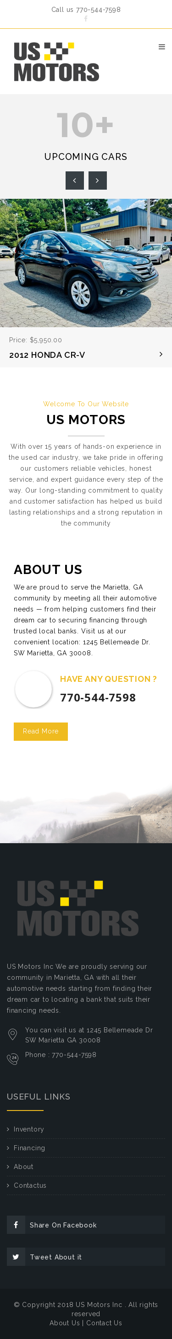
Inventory (29, 1129)
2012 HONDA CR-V (47, 355)
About (23, 1166)
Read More (41, 731)
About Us (65, 1323)
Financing (29, 1148)
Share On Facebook (52, 1225)
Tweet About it (44, 1257)
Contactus (30, 1185)
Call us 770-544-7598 (86, 9)
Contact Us (104, 1323)
